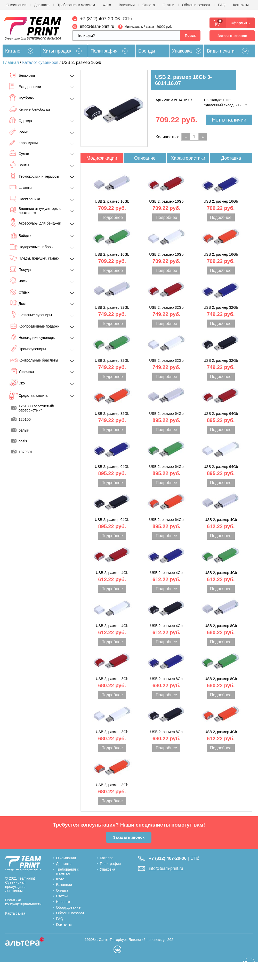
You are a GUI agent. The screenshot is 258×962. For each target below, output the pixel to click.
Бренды (146, 51)
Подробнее (112, 217)
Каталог (106, 858)
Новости (63, 902)
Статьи (168, 5)
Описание (145, 158)
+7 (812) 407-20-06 (100, 18)
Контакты (240, 5)
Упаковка (182, 51)
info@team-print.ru (97, 26)
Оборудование (68, 907)
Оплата (148, 5)
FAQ (221, 5)
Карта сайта (15, 913)
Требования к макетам (76, 5)
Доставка (42, 5)
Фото (107, 5)
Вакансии (127, 5)
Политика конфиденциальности (23, 902)
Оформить (238, 23)
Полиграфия (104, 51)
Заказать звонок (232, 36)
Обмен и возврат (196, 5)
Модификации (101, 158)
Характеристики (188, 158)
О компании (16, 5)
